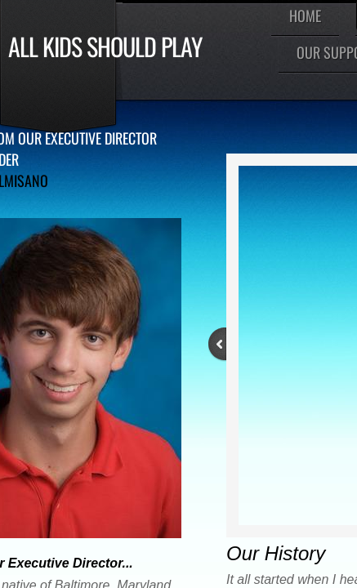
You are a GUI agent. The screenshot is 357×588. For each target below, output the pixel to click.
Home (305, 15)
